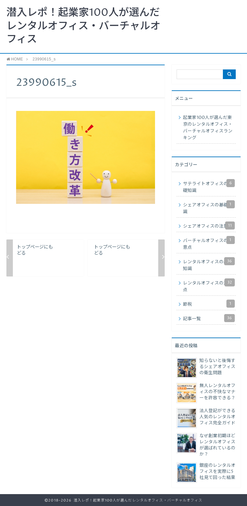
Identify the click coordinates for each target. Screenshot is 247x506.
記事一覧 (209, 318)
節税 (209, 304)
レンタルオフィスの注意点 (209, 285)
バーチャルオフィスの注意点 (209, 243)
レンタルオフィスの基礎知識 (209, 264)
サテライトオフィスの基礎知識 (209, 186)
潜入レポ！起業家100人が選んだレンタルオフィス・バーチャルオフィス (83, 26)
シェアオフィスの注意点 (209, 225)
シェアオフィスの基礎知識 (209, 207)
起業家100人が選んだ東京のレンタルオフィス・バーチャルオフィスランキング (208, 128)
